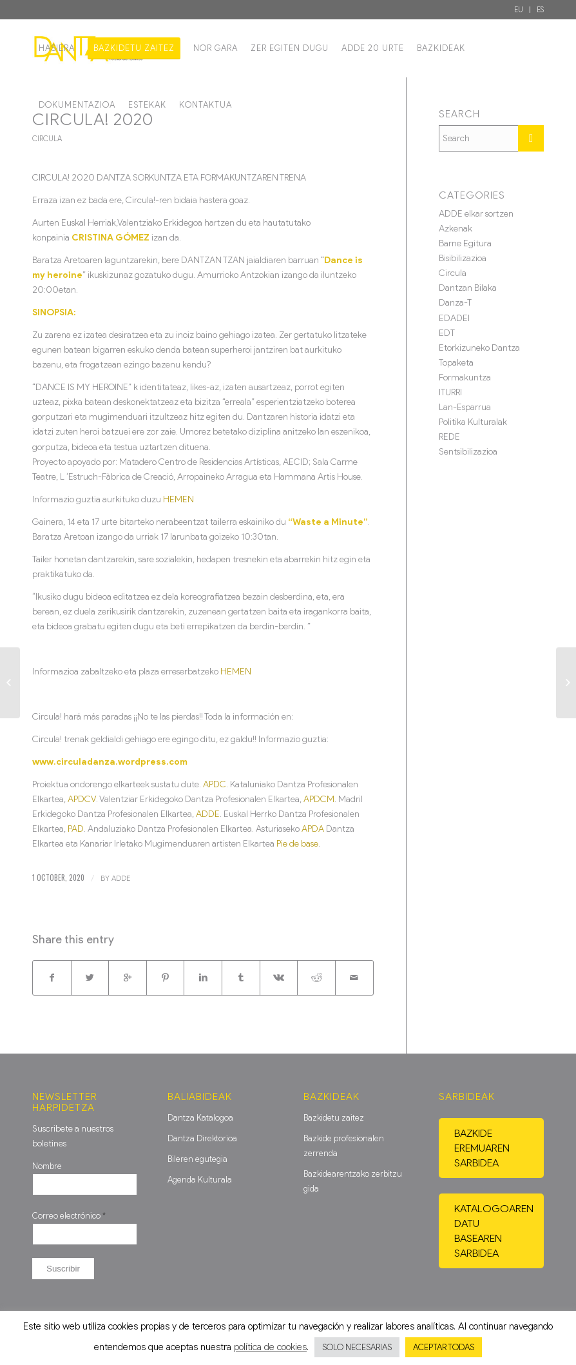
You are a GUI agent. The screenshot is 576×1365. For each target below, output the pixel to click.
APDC (214, 784)
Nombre (47, 1166)
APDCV (82, 799)
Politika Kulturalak (473, 422)
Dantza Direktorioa (202, 1138)
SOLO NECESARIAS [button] (357, 1347)
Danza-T (455, 302)
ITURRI (450, 392)
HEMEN (178, 499)
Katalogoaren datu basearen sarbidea (493, 1231)
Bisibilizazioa (462, 258)
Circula (47, 138)
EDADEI (454, 318)
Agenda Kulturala (200, 1179)
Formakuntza (465, 377)
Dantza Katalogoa (200, 1118)
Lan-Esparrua (465, 407)
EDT (447, 333)
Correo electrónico (69, 1216)
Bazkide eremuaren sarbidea (482, 1148)
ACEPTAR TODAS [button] (443, 1347)
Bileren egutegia (197, 1159)
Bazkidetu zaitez (333, 1118)
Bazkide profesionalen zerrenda (343, 1146)
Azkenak (455, 228)
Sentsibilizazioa (468, 451)
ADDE (208, 814)
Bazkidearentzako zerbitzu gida (352, 1181)
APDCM (318, 799)
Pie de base (297, 843)
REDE (449, 436)
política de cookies (270, 1347)
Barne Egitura (465, 243)
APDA (313, 828)
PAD (76, 828)
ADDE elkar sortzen (476, 213)
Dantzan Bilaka (468, 287)
